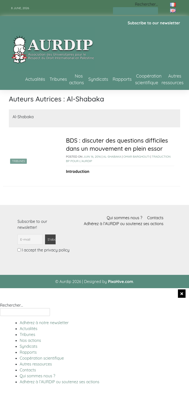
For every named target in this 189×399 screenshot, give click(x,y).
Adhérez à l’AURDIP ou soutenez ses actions (123, 223)
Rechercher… (146, 4)
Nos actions (76, 79)
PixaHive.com (120, 281)
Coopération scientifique (148, 79)
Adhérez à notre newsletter (44, 322)
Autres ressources (172, 79)
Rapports (122, 79)
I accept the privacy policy (43, 250)
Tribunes (58, 79)
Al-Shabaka (112, 156)
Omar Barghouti (136, 156)
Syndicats (98, 79)
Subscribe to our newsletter (154, 22)
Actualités (35, 79)
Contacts (155, 217)
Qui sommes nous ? (124, 217)
